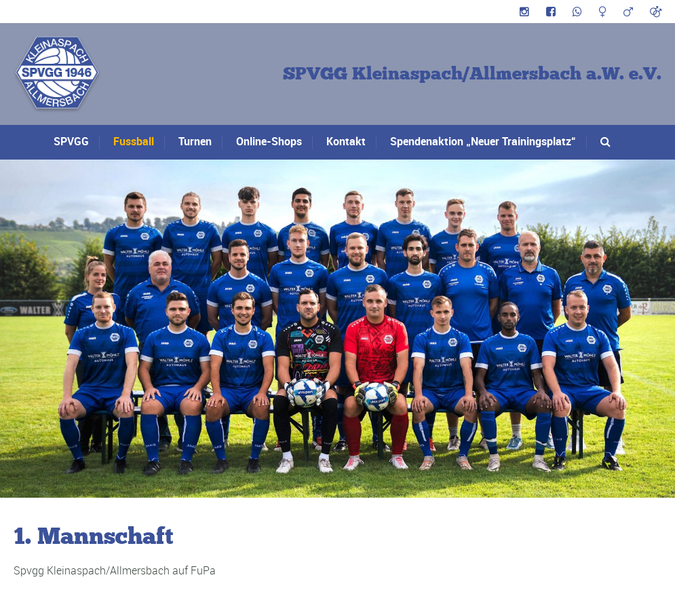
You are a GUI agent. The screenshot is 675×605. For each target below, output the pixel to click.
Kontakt (346, 141)
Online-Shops (269, 141)
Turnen (195, 141)
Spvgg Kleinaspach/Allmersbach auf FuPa (115, 570)
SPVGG (71, 141)
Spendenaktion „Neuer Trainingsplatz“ (483, 141)
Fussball (133, 141)
